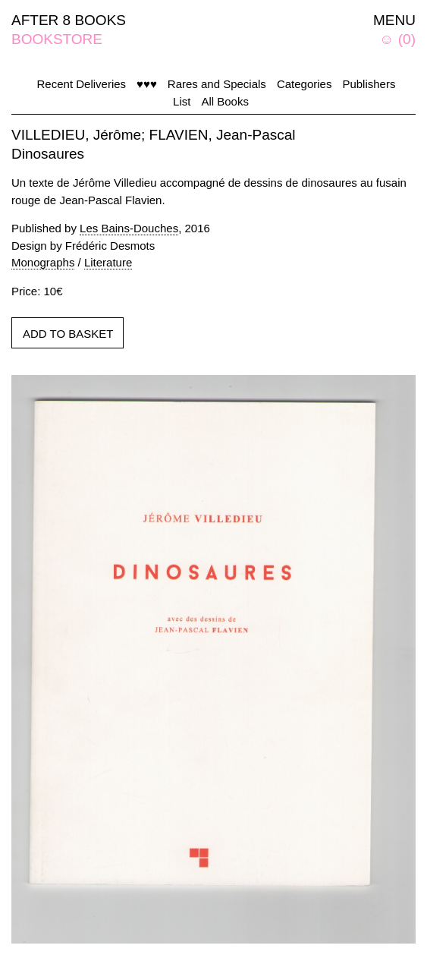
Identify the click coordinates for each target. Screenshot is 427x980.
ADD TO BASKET (68, 333)
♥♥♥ (147, 83)
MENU (394, 20)
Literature (108, 262)
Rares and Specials (217, 83)
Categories (304, 83)
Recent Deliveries (82, 83)
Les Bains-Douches (129, 228)
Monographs (42, 262)
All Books (225, 101)
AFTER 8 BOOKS (68, 20)
